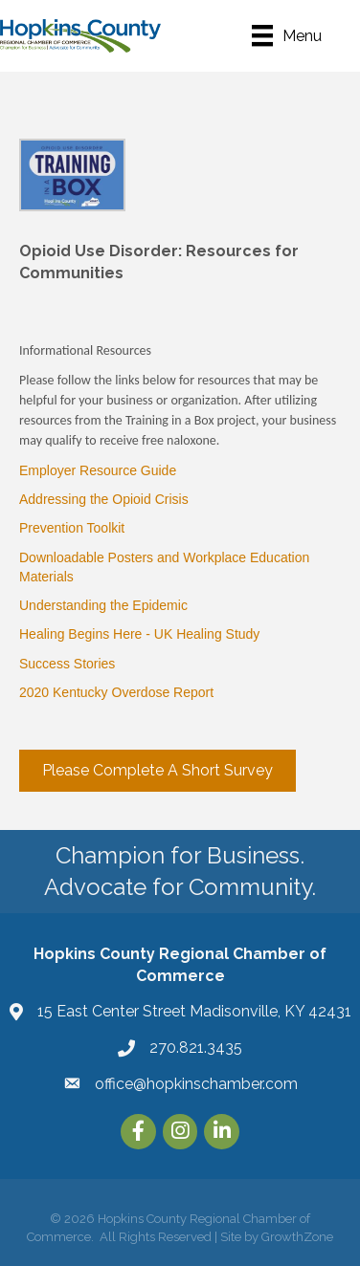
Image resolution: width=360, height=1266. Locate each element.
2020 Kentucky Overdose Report (116, 692)
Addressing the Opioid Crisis (104, 499)
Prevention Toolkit (71, 527)
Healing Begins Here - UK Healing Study (139, 634)
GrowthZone (297, 1237)
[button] (157, 770)
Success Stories (67, 663)
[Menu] (287, 35)
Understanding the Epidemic (103, 605)
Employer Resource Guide (97, 470)
